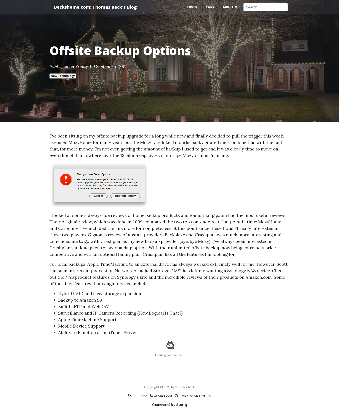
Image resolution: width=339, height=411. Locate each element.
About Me (231, 7)
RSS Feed (137, 396)
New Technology (63, 76)
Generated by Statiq (169, 404)
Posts (192, 7)
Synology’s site (132, 277)
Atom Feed (161, 396)
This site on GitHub (193, 396)
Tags (210, 7)
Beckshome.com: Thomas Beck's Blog (95, 7)
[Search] (265, 7)
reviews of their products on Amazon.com (229, 277)
